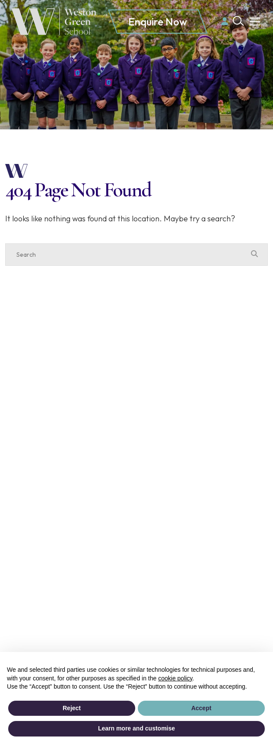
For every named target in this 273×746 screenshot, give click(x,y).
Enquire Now (157, 21)
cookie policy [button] (175, 678)
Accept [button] (201, 708)
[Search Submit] (238, 21)
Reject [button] (72, 708)
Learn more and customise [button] (136, 728)
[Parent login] (224, 21)
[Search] (128, 254)
